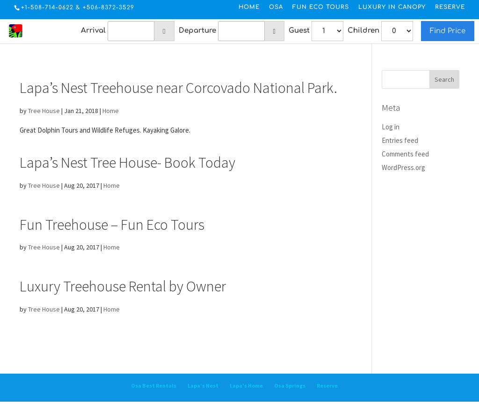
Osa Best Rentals (153, 385)
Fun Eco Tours (320, 7)
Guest (299, 31)
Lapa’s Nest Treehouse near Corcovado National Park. (178, 87)
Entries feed (400, 140)
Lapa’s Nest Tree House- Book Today (127, 162)
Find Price (447, 31)
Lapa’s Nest (203, 385)
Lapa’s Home (246, 385)
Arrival (93, 31)
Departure (197, 31)
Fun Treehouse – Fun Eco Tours (112, 224)
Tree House (44, 110)
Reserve (450, 7)
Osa (276, 7)
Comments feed (405, 153)
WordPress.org (403, 167)
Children (363, 31)
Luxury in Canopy (392, 7)
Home (249, 7)
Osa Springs (289, 385)
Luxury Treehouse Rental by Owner (123, 286)
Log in (390, 126)
